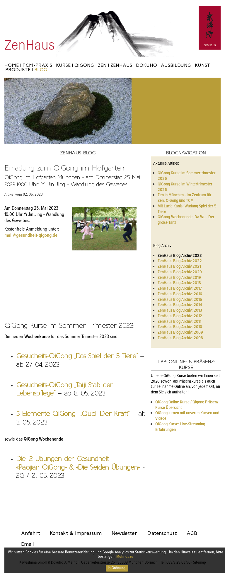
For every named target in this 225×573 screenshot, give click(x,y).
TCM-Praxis (37, 65)
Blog (40, 69)
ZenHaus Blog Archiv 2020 (180, 272)
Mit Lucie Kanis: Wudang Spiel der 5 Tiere (187, 209)
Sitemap (199, 562)
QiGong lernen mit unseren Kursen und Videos (187, 416)
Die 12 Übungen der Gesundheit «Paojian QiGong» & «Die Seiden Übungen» (78, 463)
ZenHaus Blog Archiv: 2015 (180, 300)
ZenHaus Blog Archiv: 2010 (180, 327)
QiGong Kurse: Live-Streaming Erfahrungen (180, 427)
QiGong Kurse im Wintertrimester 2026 (185, 187)
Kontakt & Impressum (76, 533)
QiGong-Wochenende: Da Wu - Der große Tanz (186, 220)
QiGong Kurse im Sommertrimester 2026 (187, 176)
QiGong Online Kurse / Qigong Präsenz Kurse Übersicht (187, 405)
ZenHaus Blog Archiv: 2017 (180, 288)
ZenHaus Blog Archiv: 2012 (180, 316)
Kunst (202, 65)
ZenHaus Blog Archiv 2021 (179, 267)
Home (11, 65)
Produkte (17, 69)
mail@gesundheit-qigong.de (30, 235)
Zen (102, 65)
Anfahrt (30, 533)
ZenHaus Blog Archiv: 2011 (179, 322)
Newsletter (124, 533)
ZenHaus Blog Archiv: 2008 (180, 338)
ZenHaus (121, 65)
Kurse (63, 65)
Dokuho (146, 65)
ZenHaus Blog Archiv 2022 (180, 261)
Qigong (84, 65)
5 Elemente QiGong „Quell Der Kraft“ (72, 414)
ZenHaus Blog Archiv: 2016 (180, 294)
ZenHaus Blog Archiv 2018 (179, 283)
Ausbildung (176, 65)
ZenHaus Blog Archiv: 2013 (180, 310)
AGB (192, 533)
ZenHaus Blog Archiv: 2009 (180, 332)
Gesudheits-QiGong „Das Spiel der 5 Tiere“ (76, 356)
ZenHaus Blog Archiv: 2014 (180, 305)
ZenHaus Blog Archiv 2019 (179, 278)
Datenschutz (162, 533)
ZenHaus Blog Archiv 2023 (180, 256)
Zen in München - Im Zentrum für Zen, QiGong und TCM (185, 198)
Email (27, 544)
